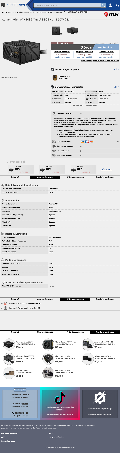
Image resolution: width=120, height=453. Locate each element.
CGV (3, 437)
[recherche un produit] (65, 5)
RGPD (51, 433)
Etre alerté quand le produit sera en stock (100, 61)
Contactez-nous (8, 441)
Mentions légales (56, 437)
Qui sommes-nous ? (9, 433)
